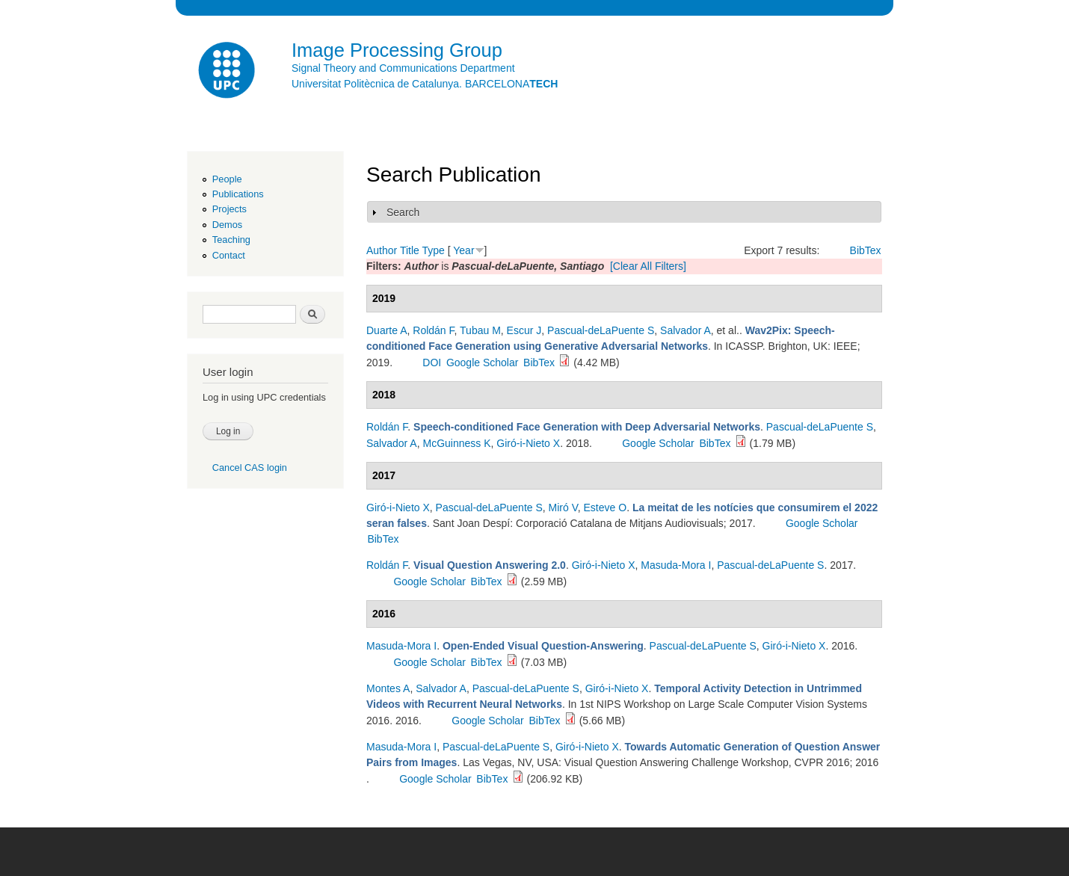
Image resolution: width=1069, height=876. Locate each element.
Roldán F (433, 330)
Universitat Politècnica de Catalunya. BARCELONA (425, 84)
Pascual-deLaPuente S (600, 330)
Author (381, 250)
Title (409, 250)
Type (433, 250)
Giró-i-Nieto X (528, 443)
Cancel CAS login (249, 467)
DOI (431, 362)
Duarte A (386, 330)
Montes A (388, 688)
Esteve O (605, 507)
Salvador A (685, 330)
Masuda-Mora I (676, 565)
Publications (238, 194)
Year (463, 250)
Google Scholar (482, 362)
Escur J (524, 330)
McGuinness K (457, 443)
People (227, 179)
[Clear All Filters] (648, 266)
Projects (229, 209)
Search (402, 212)
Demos (227, 224)
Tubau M (480, 330)
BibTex (865, 250)
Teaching (231, 239)
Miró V (563, 507)
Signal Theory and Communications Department (403, 68)
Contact (228, 255)
